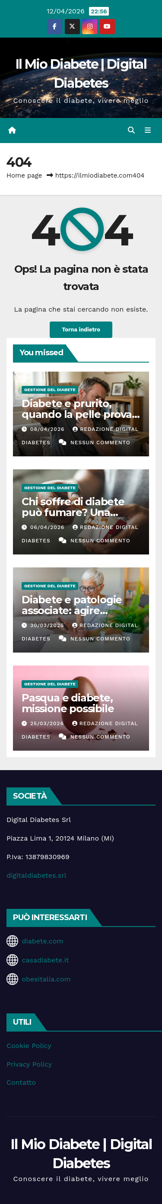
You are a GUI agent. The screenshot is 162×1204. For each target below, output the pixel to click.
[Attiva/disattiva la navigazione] (148, 130)
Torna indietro (81, 329)
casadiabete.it (45, 960)
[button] (131, 130)
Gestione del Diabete (50, 389)
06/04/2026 (48, 527)
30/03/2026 (48, 625)
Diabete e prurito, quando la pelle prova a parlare (81, 414)
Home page (24, 175)
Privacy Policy (29, 1064)
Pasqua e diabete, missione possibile (68, 703)
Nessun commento (100, 443)
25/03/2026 (48, 723)
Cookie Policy (28, 1046)
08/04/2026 (48, 429)
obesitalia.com (46, 979)
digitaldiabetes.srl (36, 875)
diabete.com (42, 941)
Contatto (21, 1082)
